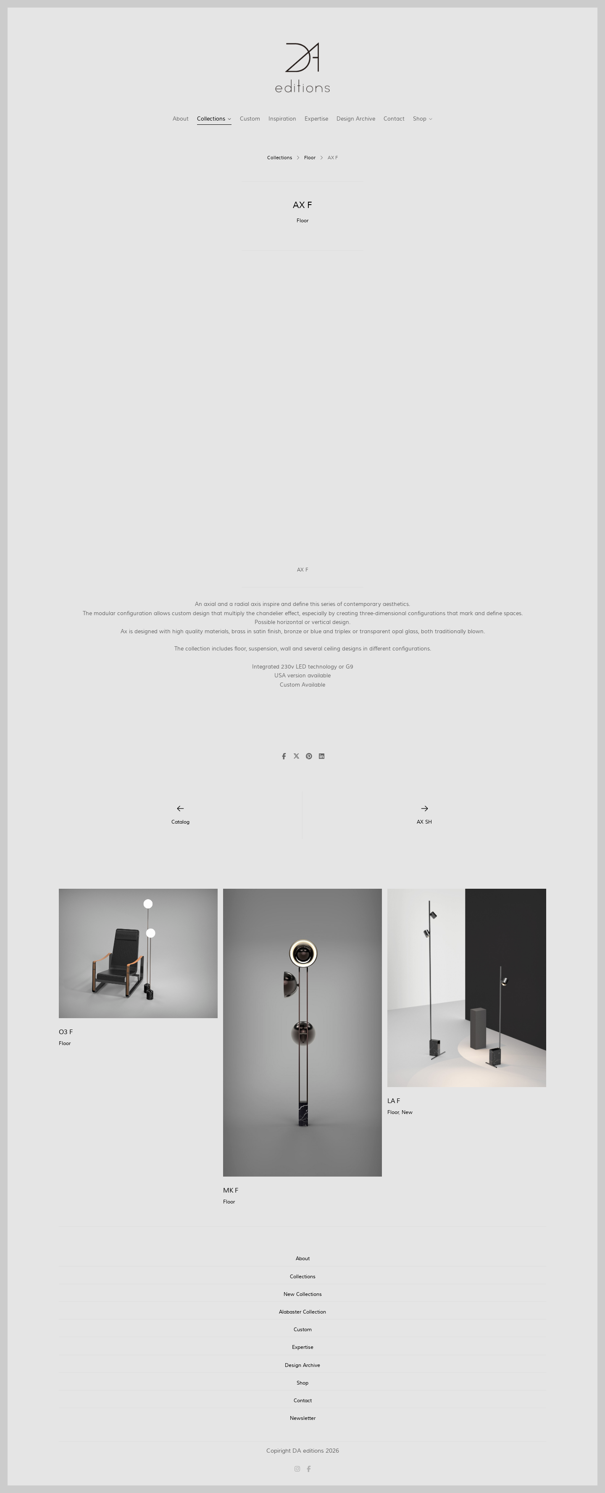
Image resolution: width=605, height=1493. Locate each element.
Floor (310, 158)
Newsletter (303, 1418)
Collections (211, 119)
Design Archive (356, 119)
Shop (419, 119)
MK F (230, 1191)
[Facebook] (306, 1470)
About (181, 119)
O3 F (66, 1032)
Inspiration (282, 119)
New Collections (303, 1294)
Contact (394, 119)
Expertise (316, 119)
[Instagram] (299, 1470)
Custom (250, 119)
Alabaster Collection (302, 1312)
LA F (393, 1101)
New (407, 1112)
